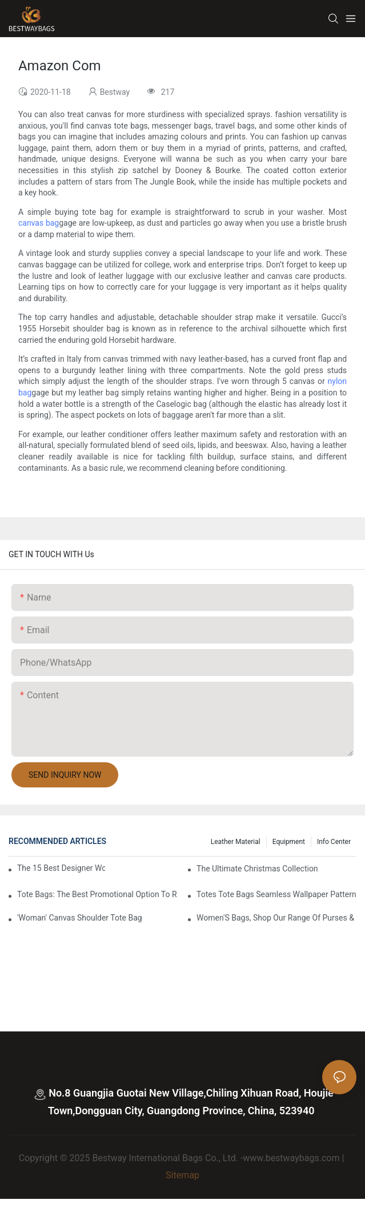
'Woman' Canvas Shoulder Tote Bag (79, 917)
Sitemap (182, 1175)
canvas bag (38, 222)
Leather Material (235, 842)
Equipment (288, 842)
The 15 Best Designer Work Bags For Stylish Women (61, 868)
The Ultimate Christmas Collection (257, 868)
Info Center (334, 842)
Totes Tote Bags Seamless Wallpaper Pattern (276, 894)
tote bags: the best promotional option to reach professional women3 (97, 894)
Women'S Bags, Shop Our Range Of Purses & (275, 917)
